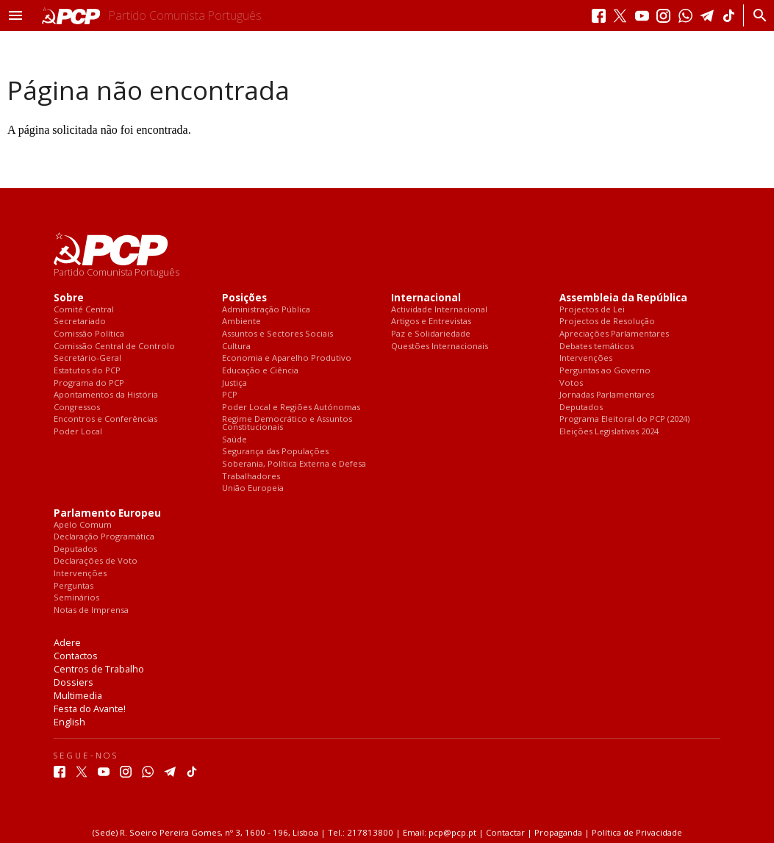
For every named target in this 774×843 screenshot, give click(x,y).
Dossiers (73, 682)
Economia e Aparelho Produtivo (286, 358)
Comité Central (84, 310)
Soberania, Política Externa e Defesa (294, 464)
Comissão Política (89, 334)
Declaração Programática (104, 537)
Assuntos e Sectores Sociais (277, 334)
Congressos (77, 407)
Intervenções (585, 358)
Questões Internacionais (439, 346)
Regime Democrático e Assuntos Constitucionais (287, 423)
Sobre (69, 298)
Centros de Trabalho (99, 668)
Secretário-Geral (87, 358)
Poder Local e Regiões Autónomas (291, 407)
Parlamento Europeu (107, 513)
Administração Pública (266, 310)
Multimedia (78, 695)
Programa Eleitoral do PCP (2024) (624, 419)
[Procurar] (756, 15)
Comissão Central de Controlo (114, 346)
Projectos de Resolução (607, 322)
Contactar (505, 832)
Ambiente (241, 322)
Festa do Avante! (90, 708)
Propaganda (558, 832)
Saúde (234, 440)
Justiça (234, 383)
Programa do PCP (89, 383)
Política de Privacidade (637, 832)
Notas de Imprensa (91, 610)
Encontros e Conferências (105, 419)
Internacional (426, 298)
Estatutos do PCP (87, 371)
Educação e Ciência (260, 371)
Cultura (236, 346)
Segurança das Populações (275, 452)
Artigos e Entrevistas (431, 322)
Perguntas (73, 586)
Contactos (76, 655)
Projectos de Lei (592, 310)
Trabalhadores (251, 477)
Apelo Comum (83, 525)
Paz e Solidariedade (430, 334)
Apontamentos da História (106, 395)
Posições (244, 298)
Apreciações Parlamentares (614, 334)
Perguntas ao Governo (605, 371)
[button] (15, 15)
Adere (67, 642)
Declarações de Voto (95, 561)
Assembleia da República (623, 298)
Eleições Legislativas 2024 (609, 432)
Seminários (76, 598)
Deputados (581, 407)
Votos (571, 383)
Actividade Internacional (439, 310)
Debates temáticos (596, 346)
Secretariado (80, 322)
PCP (229, 395)
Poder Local (78, 432)
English (69, 721)
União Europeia (253, 488)
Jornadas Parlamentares (606, 395)
